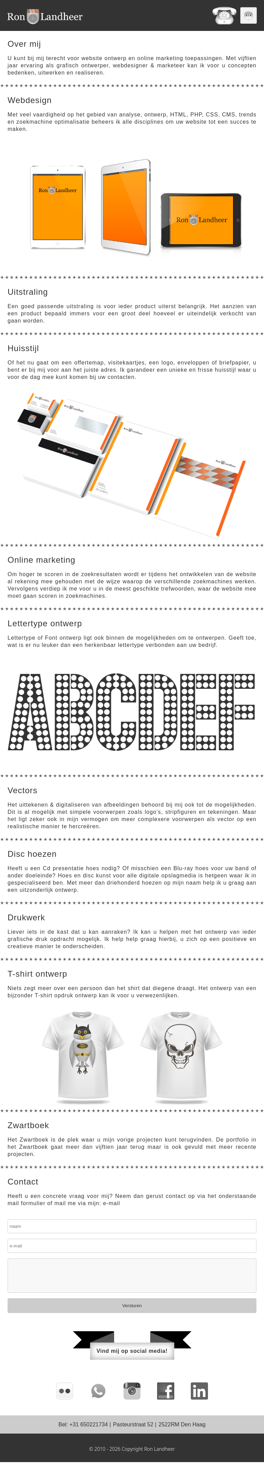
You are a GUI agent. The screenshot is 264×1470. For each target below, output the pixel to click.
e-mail (111, 1211)
